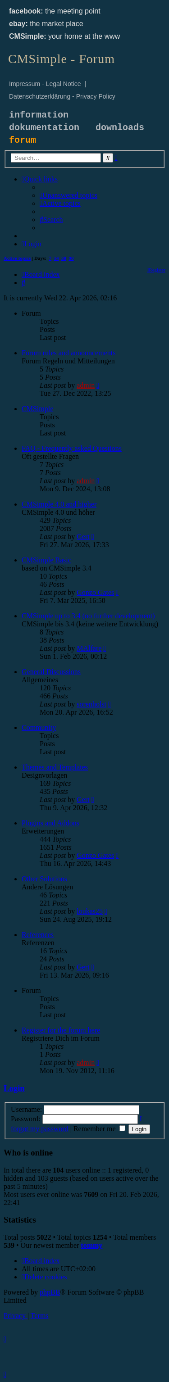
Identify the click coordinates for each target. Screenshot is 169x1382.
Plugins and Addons (50, 823)
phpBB (50, 1292)
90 (71, 258)
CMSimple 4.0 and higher (59, 504)
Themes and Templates (55, 767)
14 (56, 258)
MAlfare (89, 648)
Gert (83, 536)
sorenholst (91, 704)
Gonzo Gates (95, 592)
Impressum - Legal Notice (45, 83)
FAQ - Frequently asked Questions (72, 448)
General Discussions (51, 671)
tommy (91, 1245)
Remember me (99, 1129)
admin (86, 385)
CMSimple (37, 408)
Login (14, 1088)
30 (63, 258)
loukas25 (90, 911)
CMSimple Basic (46, 560)
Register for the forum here (61, 1030)
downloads (120, 127)
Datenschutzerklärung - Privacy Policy (62, 96)
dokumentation (44, 127)
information (39, 115)
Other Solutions (44, 879)
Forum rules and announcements (68, 353)
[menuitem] (68, 195)
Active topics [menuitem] (17, 258)
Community (39, 727)
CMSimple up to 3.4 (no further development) (88, 616)
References (38, 934)
